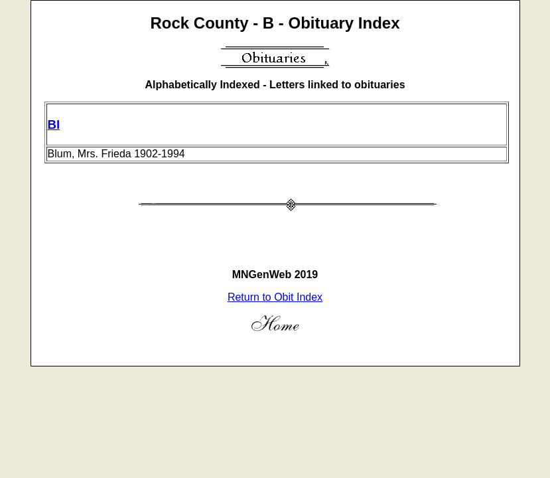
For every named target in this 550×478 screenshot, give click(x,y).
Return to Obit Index (275, 297)
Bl (54, 124)
